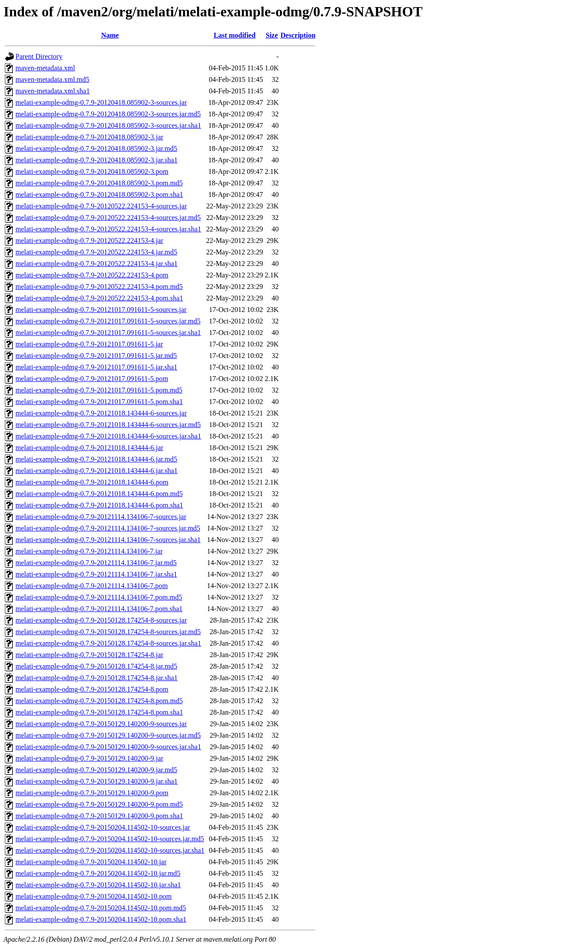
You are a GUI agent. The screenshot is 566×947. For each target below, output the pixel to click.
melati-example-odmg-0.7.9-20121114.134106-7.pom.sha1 (99, 608)
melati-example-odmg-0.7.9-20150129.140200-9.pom (91, 793)
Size (272, 35)
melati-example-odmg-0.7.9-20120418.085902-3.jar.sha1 (96, 160)
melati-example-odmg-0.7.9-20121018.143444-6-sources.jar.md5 (108, 424)
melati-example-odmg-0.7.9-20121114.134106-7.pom (91, 585)
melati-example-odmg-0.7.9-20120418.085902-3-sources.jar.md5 (108, 114)
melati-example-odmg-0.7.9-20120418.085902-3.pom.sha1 (99, 194)
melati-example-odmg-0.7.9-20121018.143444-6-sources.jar (101, 413)
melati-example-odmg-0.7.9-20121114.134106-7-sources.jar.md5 (107, 528)
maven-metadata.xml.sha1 (52, 91)
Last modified (235, 35)
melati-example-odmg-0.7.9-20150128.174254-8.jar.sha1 (96, 677)
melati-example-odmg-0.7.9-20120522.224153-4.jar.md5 (96, 252)
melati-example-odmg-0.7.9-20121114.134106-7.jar (89, 551)
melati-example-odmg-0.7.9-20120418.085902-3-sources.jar (101, 102)
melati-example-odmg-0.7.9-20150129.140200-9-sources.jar (101, 724)
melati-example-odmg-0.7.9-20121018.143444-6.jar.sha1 (96, 470)
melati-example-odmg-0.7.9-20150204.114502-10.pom (93, 896)
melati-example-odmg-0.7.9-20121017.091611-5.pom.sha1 (99, 401)
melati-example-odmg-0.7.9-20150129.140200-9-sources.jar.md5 (108, 735)
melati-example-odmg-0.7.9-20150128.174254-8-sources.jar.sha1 (108, 643)
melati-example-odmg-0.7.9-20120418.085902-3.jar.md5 (96, 148)
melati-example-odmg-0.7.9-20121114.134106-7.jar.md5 (96, 562)
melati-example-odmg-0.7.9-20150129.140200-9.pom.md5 (99, 804)
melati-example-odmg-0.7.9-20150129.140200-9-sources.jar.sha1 (108, 747)
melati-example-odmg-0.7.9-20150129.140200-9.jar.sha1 (96, 781)
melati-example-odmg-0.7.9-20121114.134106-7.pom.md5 (98, 597)
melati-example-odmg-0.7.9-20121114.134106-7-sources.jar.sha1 (108, 539)
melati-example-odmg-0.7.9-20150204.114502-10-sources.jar (102, 827)
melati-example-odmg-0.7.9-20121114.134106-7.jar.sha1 (96, 574)
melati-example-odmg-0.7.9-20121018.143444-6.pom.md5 (99, 493)
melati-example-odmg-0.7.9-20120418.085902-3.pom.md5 (99, 183)
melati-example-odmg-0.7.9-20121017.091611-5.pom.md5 (99, 390)
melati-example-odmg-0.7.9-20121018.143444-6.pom (91, 482)
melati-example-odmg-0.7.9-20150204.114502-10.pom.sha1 (100, 919)
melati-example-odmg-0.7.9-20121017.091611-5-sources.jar (101, 309)
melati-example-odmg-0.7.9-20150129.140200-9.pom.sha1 (99, 816)
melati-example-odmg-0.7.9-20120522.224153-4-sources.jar (101, 206)
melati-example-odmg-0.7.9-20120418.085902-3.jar (89, 137)
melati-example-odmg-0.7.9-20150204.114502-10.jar (91, 862)
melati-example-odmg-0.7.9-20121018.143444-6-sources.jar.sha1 (108, 436)
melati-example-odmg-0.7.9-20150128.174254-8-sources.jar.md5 (108, 631)
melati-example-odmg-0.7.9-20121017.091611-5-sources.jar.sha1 (108, 332)
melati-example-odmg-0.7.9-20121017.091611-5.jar (89, 344)
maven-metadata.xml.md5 (52, 79)
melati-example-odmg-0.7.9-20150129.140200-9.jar (89, 758)
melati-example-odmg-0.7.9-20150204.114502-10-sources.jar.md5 (109, 839)
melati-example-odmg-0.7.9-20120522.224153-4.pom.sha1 (99, 298)
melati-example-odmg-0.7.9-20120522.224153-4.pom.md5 (99, 286)
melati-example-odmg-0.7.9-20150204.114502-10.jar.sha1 (98, 885)
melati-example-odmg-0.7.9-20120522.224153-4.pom (91, 275)
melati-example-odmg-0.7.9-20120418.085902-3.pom (91, 171)
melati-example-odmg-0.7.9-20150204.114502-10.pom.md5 (100, 908)
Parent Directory (38, 56)
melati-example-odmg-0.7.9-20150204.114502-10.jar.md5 (97, 873)
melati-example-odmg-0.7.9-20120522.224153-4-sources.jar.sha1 (108, 229)
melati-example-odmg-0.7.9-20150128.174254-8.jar (89, 654)
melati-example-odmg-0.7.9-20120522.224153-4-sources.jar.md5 (108, 217)
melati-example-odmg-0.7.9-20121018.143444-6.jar (89, 447)
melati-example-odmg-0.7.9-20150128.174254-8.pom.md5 (99, 700)
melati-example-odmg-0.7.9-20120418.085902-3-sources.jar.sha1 (108, 125)
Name (110, 35)
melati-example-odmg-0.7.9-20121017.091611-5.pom (91, 378)
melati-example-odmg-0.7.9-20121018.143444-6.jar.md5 (96, 459)
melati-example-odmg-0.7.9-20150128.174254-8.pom (91, 689)
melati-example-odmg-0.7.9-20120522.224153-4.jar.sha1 (96, 263)
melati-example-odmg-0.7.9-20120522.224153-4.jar (89, 240)
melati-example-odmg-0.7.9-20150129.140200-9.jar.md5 (96, 770)
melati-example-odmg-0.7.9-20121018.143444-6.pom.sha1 (99, 505)
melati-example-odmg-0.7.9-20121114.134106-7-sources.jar (100, 516)
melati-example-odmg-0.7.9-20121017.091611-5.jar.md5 (96, 355)
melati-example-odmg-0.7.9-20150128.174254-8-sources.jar (101, 620)
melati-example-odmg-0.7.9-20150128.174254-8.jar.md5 (96, 666)
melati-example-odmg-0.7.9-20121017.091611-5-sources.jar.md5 (107, 321)
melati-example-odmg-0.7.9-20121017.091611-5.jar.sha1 (96, 367)
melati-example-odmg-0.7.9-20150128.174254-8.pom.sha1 (99, 712)
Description (297, 35)
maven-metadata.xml (45, 68)
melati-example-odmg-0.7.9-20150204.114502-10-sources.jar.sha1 (109, 850)
